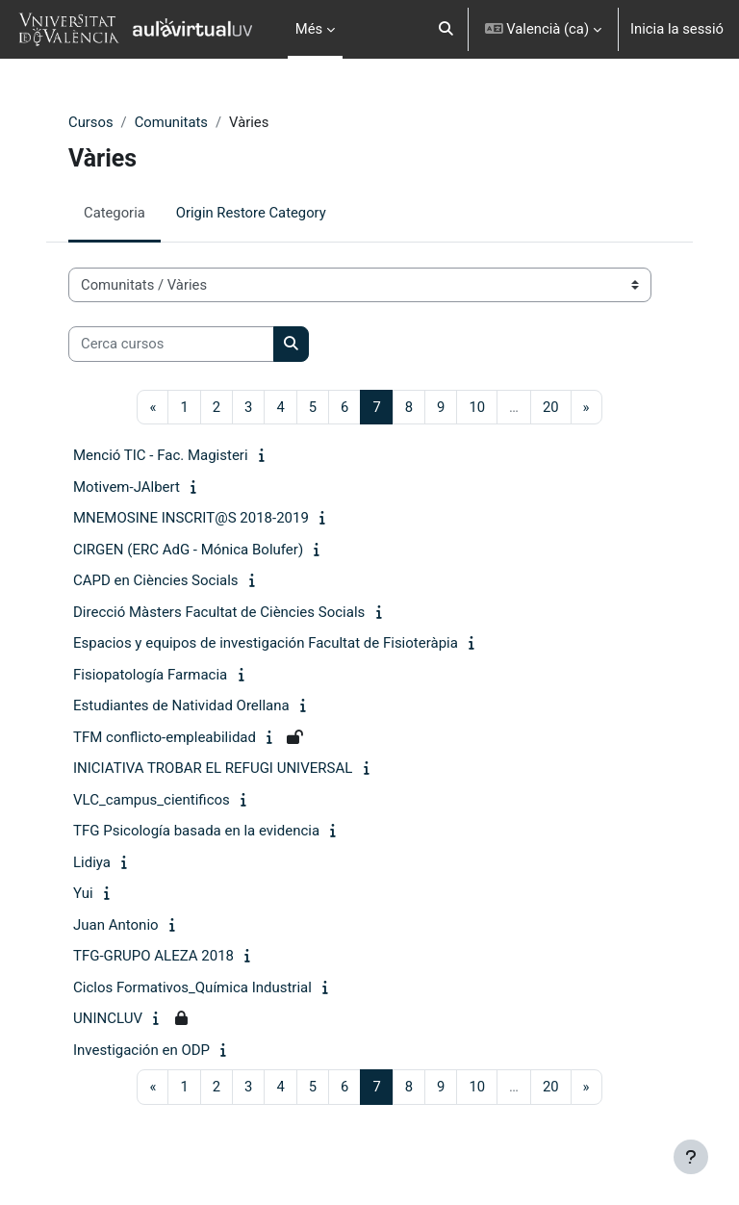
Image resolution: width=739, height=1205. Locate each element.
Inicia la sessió (677, 29)
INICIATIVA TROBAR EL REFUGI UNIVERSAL (212, 768)
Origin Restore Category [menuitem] (251, 212)
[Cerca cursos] (171, 343)
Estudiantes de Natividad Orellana (181, 705)
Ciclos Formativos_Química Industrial (192, 987)
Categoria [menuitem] (114, 212)
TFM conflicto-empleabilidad (164, 737)
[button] (446, 29)
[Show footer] (691, 1157)
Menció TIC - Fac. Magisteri (160, 455)
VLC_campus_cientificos (151, 799)
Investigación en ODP (141, 1050)
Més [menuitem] (308, 29)
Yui (83, 893)
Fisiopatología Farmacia (150, 674)
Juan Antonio (116, 925)
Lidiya (92, 862)
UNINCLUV (107, 1018)
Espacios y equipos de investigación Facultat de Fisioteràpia (265, 643)
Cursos (91, 122)
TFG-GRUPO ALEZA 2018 (153, 955)
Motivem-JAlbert (126, 487)
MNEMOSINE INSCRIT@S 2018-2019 (191, 517)
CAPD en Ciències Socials (156, 580)
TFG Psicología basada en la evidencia (196, 830)
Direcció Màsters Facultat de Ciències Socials (219, 612)
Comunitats (171, 122)
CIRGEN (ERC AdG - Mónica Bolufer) (188, 549)
